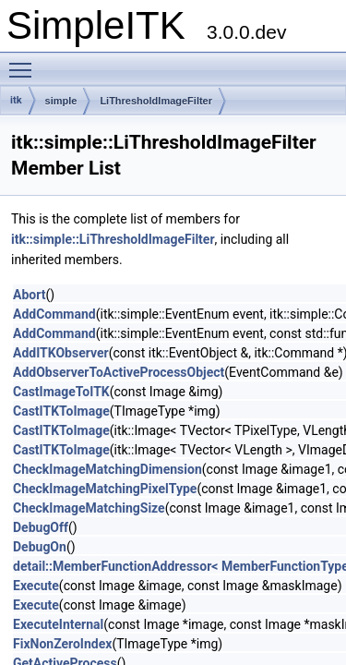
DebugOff (40, 527)
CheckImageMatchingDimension (107, 469)
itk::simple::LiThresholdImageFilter (113, 239)
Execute (36, 585)
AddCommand (54, 314)
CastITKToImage (61, 411)
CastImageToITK (61, 391)
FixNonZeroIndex (62, 643)
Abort (29, 294)
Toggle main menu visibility (25, 62)
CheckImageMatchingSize (89, 508)
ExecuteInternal (58, 624)
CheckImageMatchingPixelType (105, 488)
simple (61, 100)
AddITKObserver (61, 352)
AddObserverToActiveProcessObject (118, 372)
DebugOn (39, 546)
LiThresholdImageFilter (156, 100)
